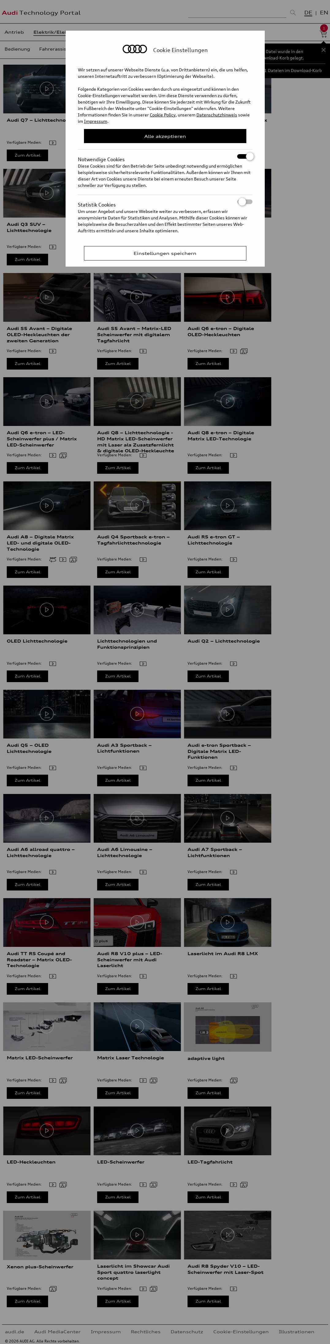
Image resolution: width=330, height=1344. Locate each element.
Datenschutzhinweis (216, 114)
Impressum (95, 121)
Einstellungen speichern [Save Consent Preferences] (165, 253)
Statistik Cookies (165, 201)
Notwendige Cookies (165, 156)
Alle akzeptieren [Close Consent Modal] (165, 136)
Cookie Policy (163, 114)
